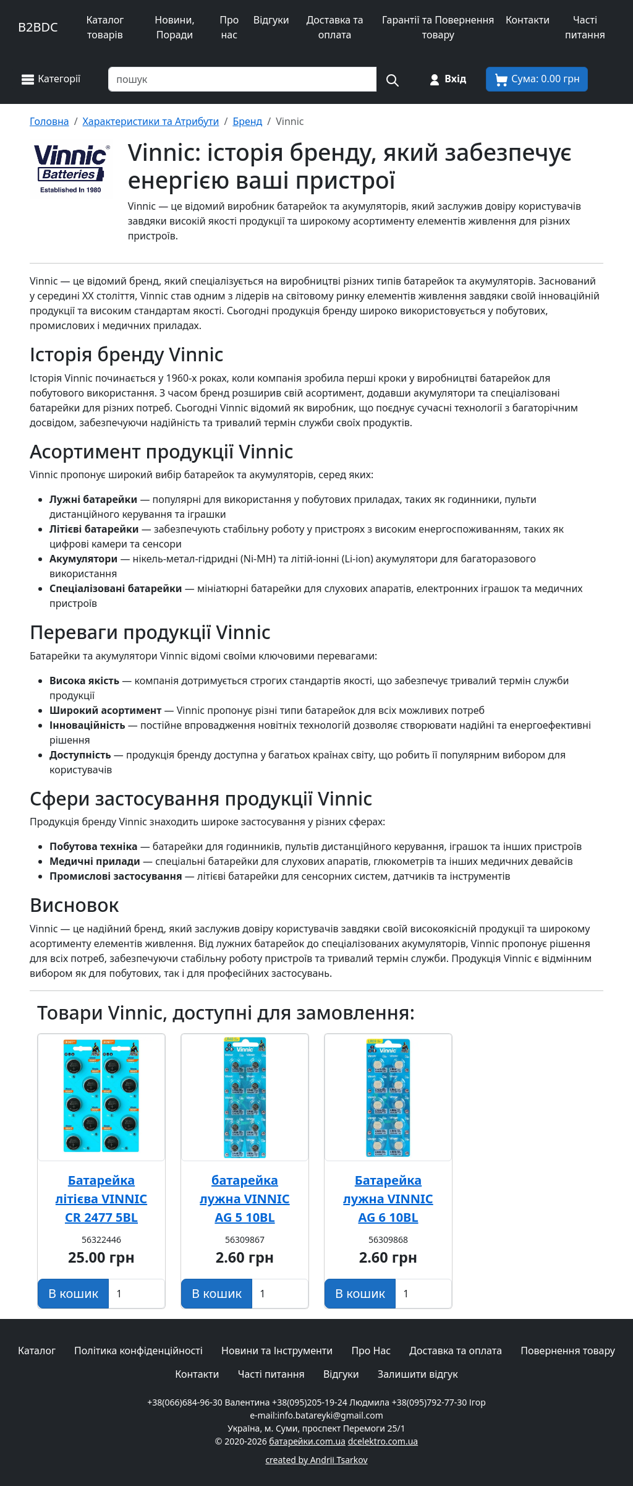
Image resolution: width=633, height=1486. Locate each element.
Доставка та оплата (335, 27)
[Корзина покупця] (537, 79)
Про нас (229, 27)
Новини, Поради (174, 27)
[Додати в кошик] (73, 1293)
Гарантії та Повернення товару (438, 27)
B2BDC (38, 27)
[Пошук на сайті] (391, 79)
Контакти (528, 20)
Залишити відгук (418, 1374)
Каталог (37, 1350)
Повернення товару (567, 1350)
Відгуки (271, 20)
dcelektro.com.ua (383, 1441)
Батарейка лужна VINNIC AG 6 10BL (388, 1199)
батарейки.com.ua (307, 1441)
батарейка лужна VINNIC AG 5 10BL (244, 1199)
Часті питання (585, 27)
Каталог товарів (105, 27)
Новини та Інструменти (277, 1350)
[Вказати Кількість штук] (136, 1293)
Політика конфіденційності (138, 1350)
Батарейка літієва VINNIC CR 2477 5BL (101, 1199)
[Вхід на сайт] (446, 79)
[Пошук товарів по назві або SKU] (242, 79)
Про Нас (371, 1350)
